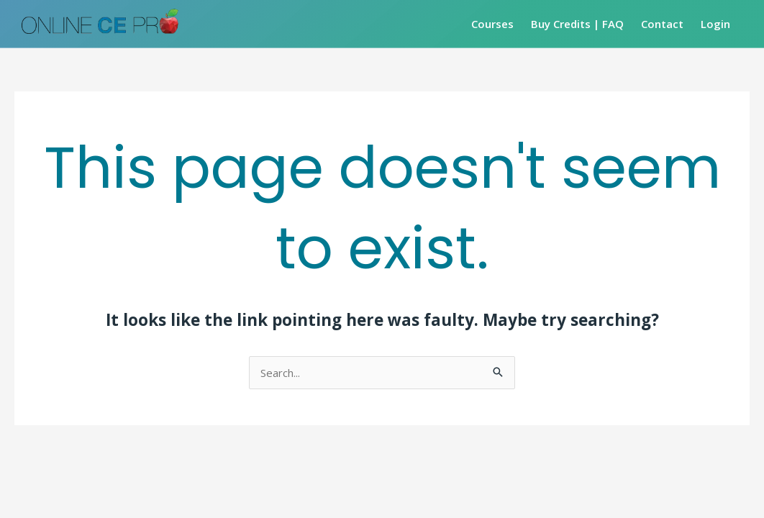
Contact (662, 24)
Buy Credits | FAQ (577, 24)
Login (715, 24)
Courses (492, 24)
